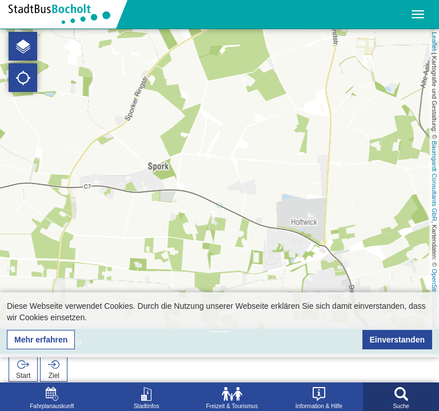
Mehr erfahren (40, 339)
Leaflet (434, 41)
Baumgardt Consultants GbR (434, 181)
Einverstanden (397, 339)
